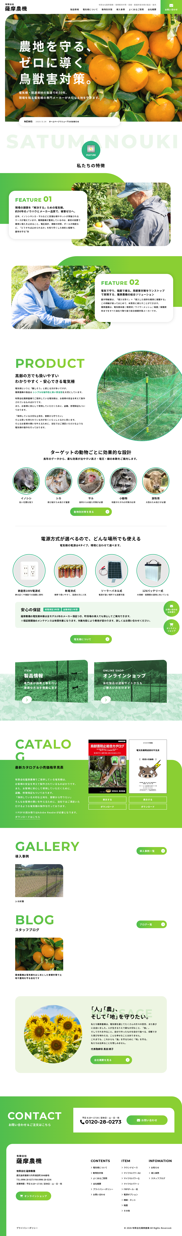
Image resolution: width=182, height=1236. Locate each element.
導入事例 (120, 9)
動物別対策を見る (84, 511)
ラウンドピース (129, 1167)
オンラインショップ (33, 1196)
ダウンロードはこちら (27, 816)
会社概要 (152, 9)
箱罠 (123, 1204)
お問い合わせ (171, 7)
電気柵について (90, 9)
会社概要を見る (103, 1060)
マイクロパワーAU (131, 1172)
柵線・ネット (128, 1199)
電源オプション (129, 1194)
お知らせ (156, 1167)
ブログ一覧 (146, 924)
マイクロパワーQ (130, 1178)
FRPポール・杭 (129, 1188)
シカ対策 (19, 901)
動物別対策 (107, 9)
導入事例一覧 (147, 851)
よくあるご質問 (136, 9)
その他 (124, 1210)
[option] (75, 121)
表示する (107, 799)
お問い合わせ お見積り (171, 609)
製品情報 (74, 9)
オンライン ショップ (171, 627)
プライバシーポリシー (98, 1188)
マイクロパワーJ (130, 1183)
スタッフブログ (159, 1178)
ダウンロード (107, 806)
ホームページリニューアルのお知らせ (64, 121)
